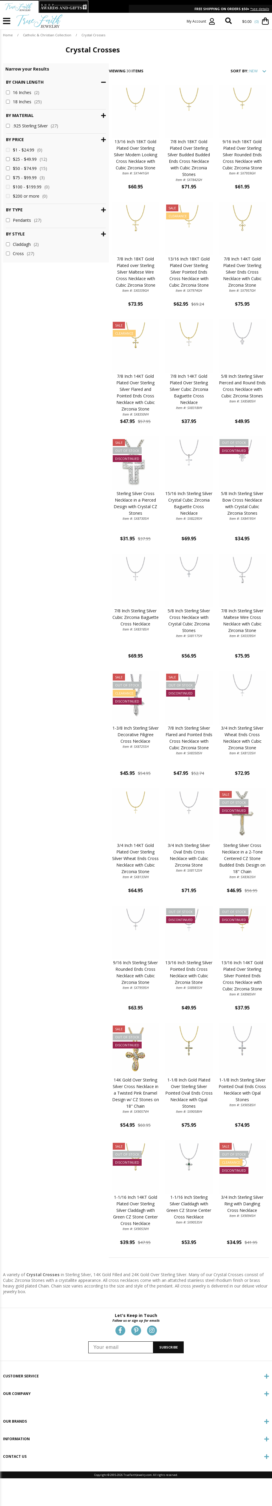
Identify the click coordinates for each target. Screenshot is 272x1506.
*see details (259, 9)
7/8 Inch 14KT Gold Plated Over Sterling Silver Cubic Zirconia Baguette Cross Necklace (167, 408)
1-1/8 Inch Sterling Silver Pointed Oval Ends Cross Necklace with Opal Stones (235, 1131)
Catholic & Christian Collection (47, 35)
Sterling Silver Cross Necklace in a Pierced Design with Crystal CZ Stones (99, 528)
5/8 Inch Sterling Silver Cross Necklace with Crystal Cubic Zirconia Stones (167, 649)
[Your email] (120, 1380)
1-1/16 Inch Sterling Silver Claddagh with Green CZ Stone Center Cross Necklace (167, 1252)
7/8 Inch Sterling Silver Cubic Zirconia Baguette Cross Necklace (99, 649)
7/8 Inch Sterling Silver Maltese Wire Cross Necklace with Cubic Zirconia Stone (235, 649)
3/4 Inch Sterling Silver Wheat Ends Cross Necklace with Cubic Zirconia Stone (235, 769)
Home (8, 35)
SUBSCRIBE (168, 1380)
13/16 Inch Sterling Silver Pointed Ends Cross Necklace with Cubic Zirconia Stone (167, 1010)
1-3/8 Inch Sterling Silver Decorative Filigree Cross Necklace (99, 769)
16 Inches (22, 92)
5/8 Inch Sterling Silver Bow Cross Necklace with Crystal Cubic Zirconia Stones (235, 528)
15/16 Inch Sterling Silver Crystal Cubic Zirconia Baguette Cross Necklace (167, 528)
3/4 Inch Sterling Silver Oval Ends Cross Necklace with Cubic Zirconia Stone (167, 890)
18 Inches (24, 101)
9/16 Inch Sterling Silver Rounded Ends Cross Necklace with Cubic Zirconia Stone (99, 1010)
